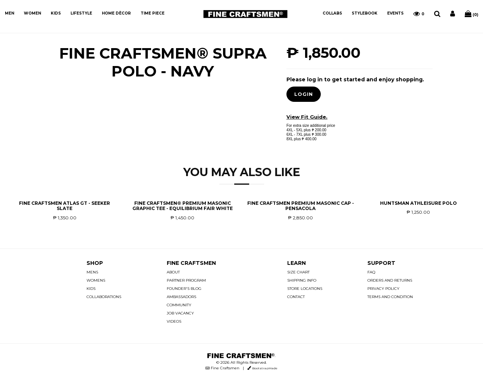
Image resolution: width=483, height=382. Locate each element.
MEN (9, 13)
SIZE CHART (298, 272)
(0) (471, 13)
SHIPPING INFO (301, 280)
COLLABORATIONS (104, 296)
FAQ (371, 272)
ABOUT (173, 272)
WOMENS (96, 280)
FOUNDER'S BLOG (184, 288)
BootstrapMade (264, 368)
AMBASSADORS (181, 296)
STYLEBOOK (364, 13)
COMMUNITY (179, 305)
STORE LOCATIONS (304, 288)
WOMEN (32, 13)
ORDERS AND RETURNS (389, 280)
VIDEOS (174, 321)
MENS (92, 272)
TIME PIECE (152, 13)
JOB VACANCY (180, 313)
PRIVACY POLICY (383, 288)
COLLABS (332, 13)
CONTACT (296, 296)
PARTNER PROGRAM (186, 280)
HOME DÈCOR (116, 13)
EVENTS (395, 13)
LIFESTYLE (81, 13)
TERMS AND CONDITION (390, 296)
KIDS (56, 13)
